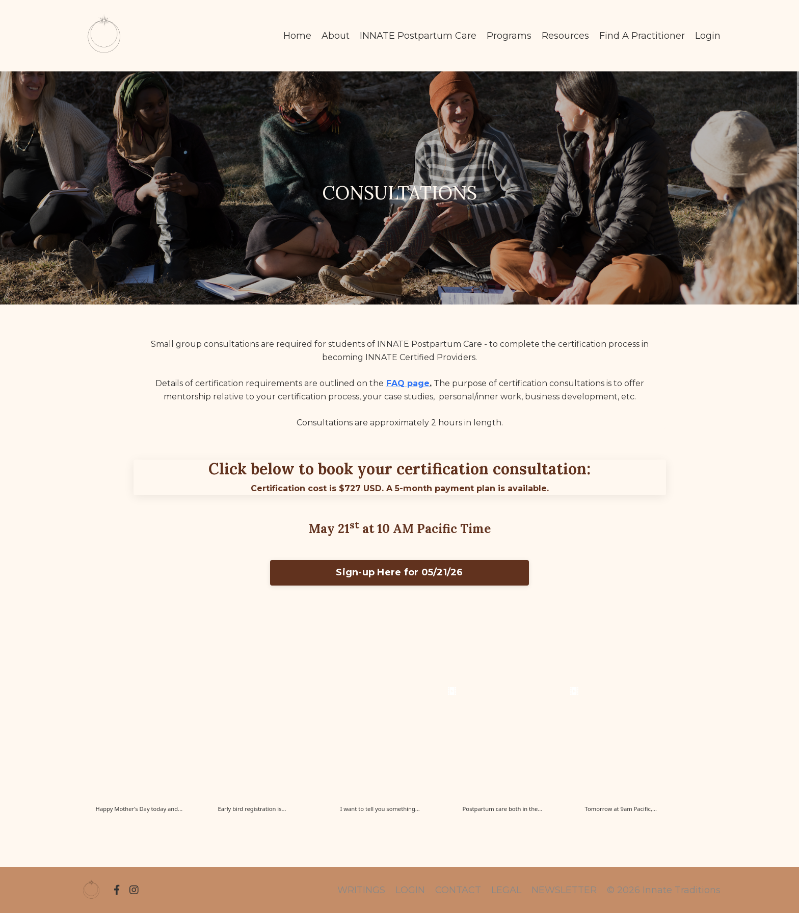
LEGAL (506, 890)
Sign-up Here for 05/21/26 (399, 572)
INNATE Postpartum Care (418, 35)
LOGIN (410, 890)
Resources (565, 35)
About (336, 35)
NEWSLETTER (564, 890)
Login (708, 35)
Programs (509, 35)
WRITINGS (361, 890)
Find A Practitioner (642, 35)
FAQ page (408, 383)
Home (297, 35)
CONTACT (458, 890)
